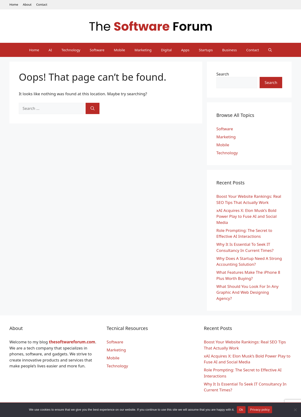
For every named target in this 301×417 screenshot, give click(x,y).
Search (222, 74)
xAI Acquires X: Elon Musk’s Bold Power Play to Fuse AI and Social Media (246, 216)
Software (97, 50)
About (27, 4)
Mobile (119, 50)
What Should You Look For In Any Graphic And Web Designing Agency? (247, 292)
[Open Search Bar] (270, 50)
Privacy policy (260, 409)
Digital (166, 50)
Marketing (143, 50)
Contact (41, 4)
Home (13, 4)
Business (229, 50)
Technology (70, 50)
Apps (185, 50)
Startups (206, 50)
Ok (241, 409)
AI (50, 50)
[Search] (92, 108)
